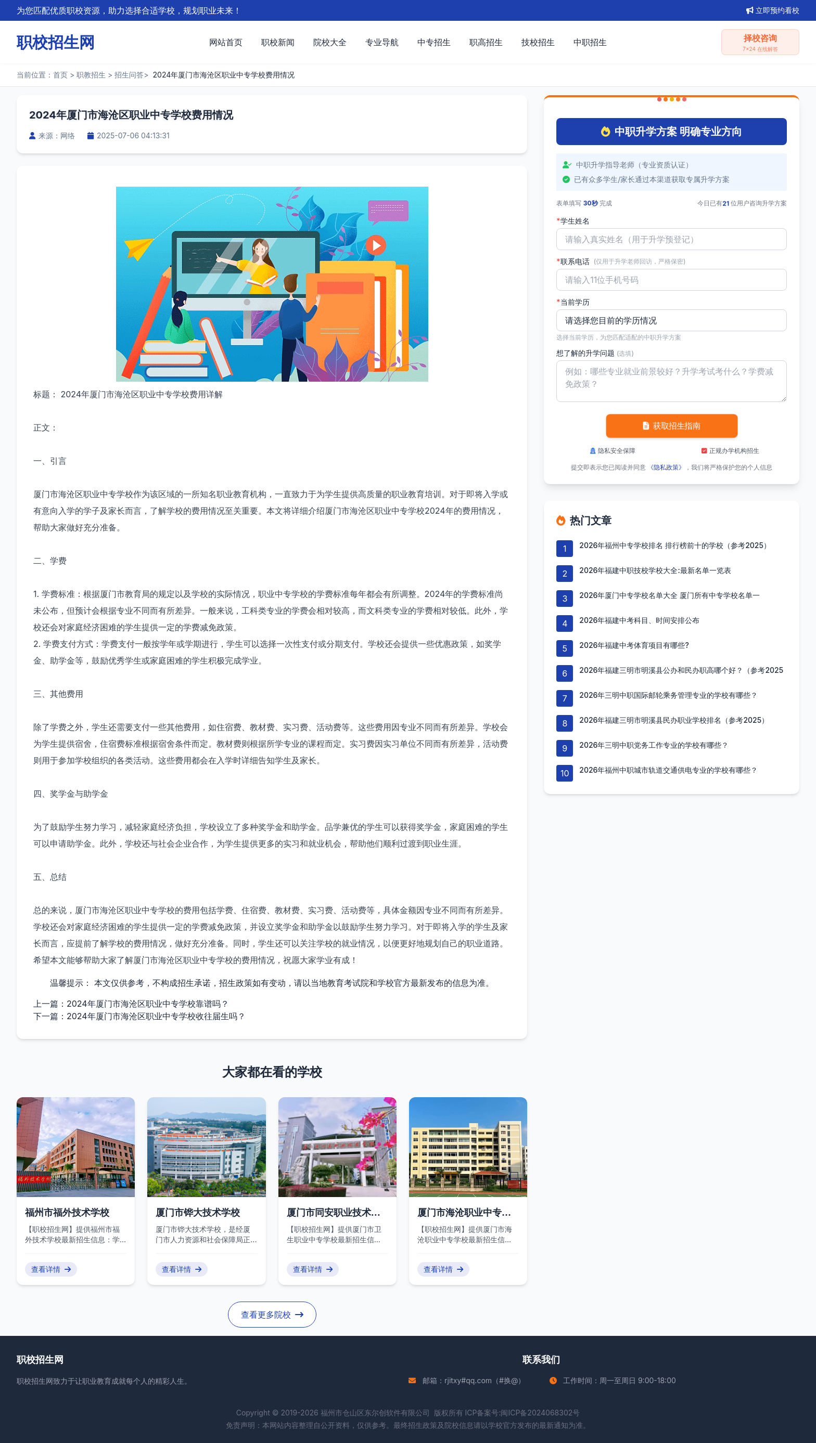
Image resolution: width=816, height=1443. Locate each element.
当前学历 (572, 302)
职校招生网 (35, 1380)
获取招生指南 (671, 426)
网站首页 (226, 42)
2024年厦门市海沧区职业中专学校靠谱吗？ (148, 1003)
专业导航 (382, 42)
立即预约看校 (772, 10)
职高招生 (486, 42)
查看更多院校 (272, 1314)
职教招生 (91, 74)
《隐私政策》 (666, 467)
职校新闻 (278, 42)
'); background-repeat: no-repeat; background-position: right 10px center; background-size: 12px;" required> (671, 320)
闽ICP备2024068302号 (540, 1412)
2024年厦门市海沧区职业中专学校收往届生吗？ (156, 1016)
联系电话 (620, 261)
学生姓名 (572, 221)
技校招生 (538, 42)
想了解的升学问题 (595, 352)
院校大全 (330, 42)
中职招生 (590, 42)
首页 (60, 74)
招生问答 (129, 74)
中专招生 (434, 42)
